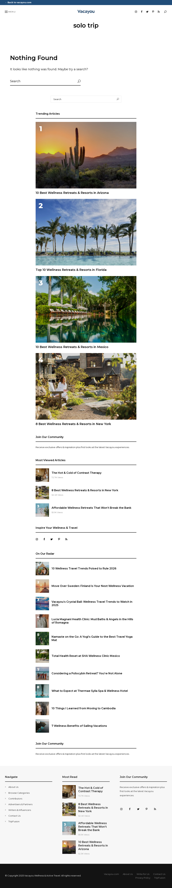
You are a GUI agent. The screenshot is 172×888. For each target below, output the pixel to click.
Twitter (147, 12)
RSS (159, 12)
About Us (13, 787)
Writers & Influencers (19, 810)
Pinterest (153, 12)
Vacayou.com (111, 874)
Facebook (141, 12)
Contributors (15, 798)
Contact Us (14, 815)
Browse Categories (19, 793)
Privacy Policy (142, 877)
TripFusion (13, 821)
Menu (10, 12)
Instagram (136, 12)
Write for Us (143, 874)
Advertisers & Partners (20, 804)
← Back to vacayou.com (18, 2)
